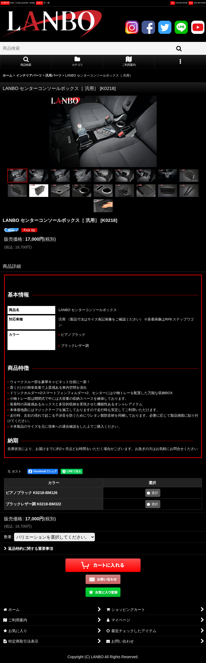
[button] (26, 62)
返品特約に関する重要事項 (28, 548)
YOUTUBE (197, 27)
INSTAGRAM (131, 27)
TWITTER (164, 27)
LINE (181, 27)
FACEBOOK (148, 27)
